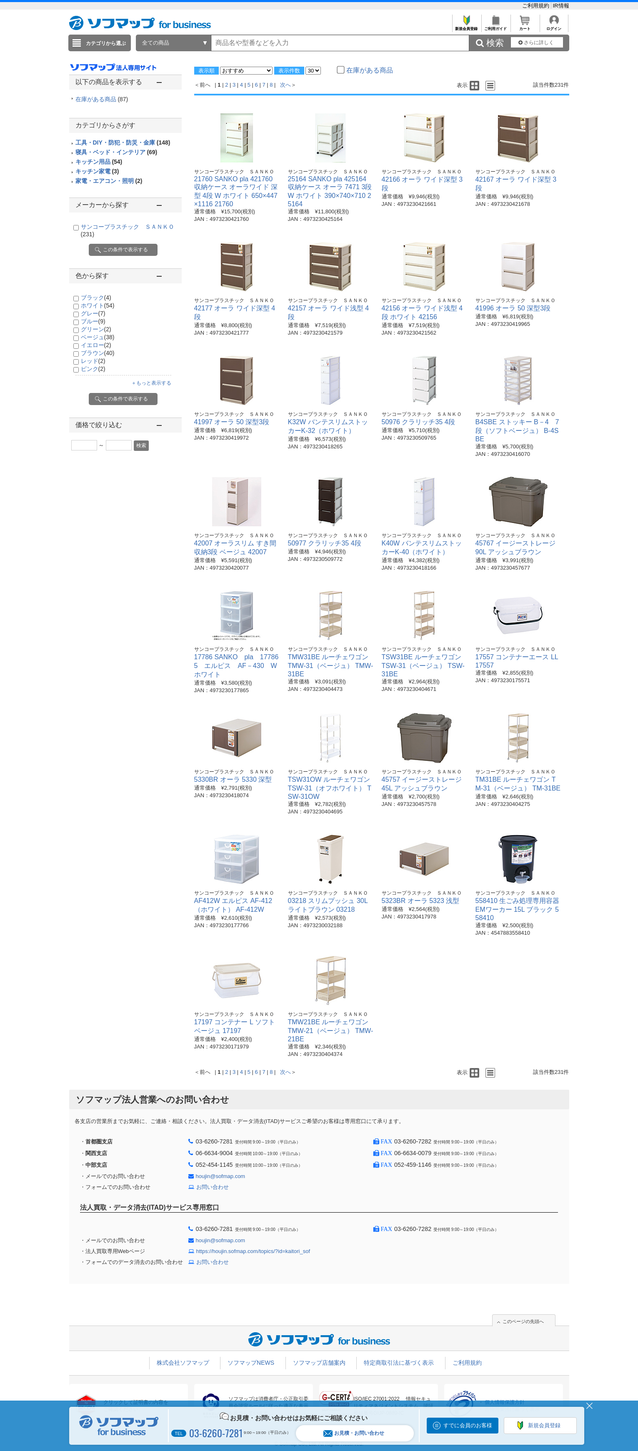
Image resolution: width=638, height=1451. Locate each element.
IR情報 (561, 6)
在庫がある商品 (101, 99)
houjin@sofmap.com (220, 1176)
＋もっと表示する (151, 383)
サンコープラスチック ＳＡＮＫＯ (234, 172)
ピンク (93, 368)
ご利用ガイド (495, 26)
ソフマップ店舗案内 (319, 1362)
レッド (93, 361)
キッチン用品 (99, 161)
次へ (285, 85)
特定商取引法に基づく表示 (399, 1362)
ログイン (554, 26)
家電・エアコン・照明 (109, 181)
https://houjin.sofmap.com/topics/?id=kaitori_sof (253, 1251)
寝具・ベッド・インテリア (116, 152)
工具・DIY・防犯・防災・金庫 (122, 142)
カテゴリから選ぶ (106, 43)
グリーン (96, 329)
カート (524, 26)
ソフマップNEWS (251, 1362)
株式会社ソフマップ (183, 1362)
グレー (93, 313)
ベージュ (98, 337)
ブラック (96, 297)
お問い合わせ (212, 1187)
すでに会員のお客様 (467, 1425)
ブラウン (98, 353)
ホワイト (98, 305)
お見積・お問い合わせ (353, 1433)
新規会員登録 (466, 26)
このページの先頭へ (523, 1321)
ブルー (93, 321)
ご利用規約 (536, 6)
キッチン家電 (97, 171)
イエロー (96, 345)
